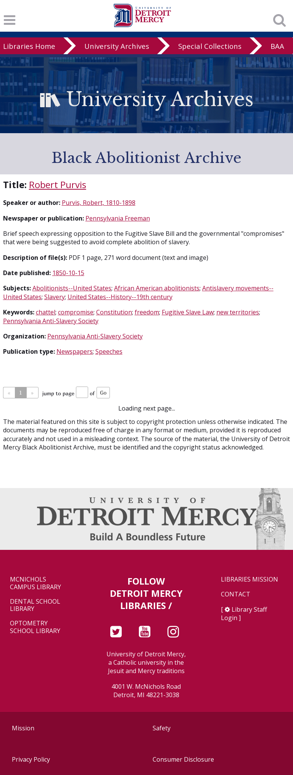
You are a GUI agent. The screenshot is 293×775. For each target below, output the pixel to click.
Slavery (54, 297)
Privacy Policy (31, 759)
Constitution (114, 312)
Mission (23, 728)
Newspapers (74, 351)
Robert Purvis (57, 184)
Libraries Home (29, 46)
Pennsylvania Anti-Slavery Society (50, 321)
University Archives (116, 46)
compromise (75, 312)
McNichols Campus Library (35, 583)
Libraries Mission (249, 579)
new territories (237, 312)
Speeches (108, 351)
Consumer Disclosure (183, 759)
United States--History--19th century (120, 297)
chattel (45, 312)
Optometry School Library (35, 627)
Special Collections (209, 46)
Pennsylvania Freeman (117, 218)
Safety (162, 728)
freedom (147, 312)
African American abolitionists (157, 288)
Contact (235, 594)
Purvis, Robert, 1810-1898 (98, 202)
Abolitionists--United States (71, 288)
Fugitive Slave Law (188, 312)
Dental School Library (35, 605)
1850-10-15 (68, 273)
